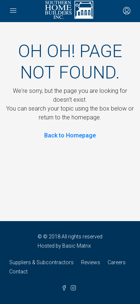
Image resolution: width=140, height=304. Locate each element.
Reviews (90, 262)
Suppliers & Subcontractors (41, 262)
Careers (117, 262)
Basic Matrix (76, 246)
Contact (18, 272)
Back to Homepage (70, 135)
